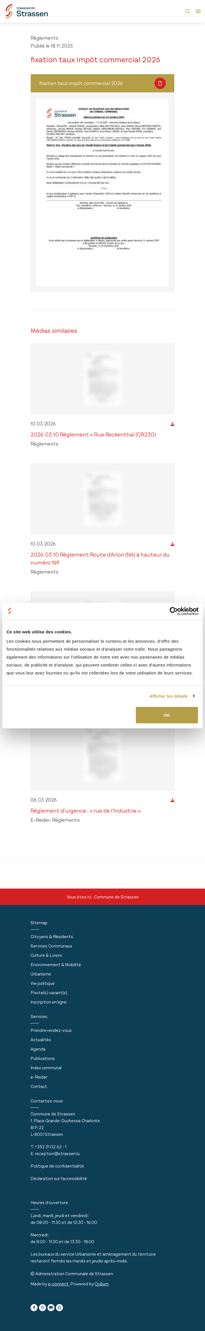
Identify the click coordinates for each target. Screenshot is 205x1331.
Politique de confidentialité (57, 1166)
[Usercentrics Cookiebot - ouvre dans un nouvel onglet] (174, 611)
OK (167, 715)
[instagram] (42, 1307)
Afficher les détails (168, 695)
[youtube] (50, 1307)
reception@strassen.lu (57, 1153)
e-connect (58, 1283)
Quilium (102, 1283)
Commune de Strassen (116, 897)
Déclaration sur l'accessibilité (58, 1178)
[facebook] (34, 1307)
